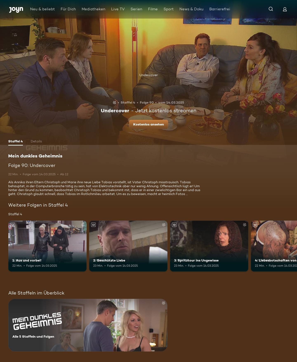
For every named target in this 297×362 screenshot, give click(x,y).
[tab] (15, 142)
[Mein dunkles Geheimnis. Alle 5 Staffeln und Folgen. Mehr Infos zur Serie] (87, 325)
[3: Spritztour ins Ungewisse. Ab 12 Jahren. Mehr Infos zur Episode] (209, 246)
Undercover (148, 75)
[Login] (285, 9)
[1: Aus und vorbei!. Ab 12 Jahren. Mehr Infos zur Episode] (47, 246)
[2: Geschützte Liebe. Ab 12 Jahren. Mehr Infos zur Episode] (128, 246)
